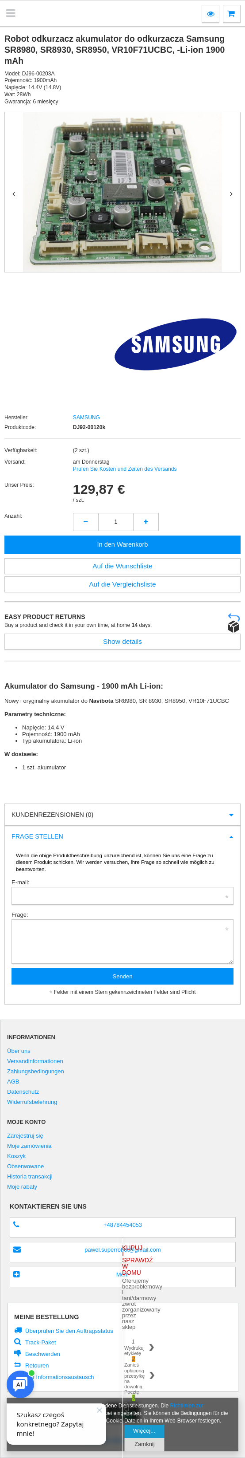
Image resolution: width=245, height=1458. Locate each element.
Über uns (19, 1051)
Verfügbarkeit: (21, 450)
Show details (122, 641)
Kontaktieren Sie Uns (48, 1206)
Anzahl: (13, 516)
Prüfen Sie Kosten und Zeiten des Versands (125, 469)
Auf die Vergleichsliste (122, 584)
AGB (13, 1082)
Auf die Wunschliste (122, 566)
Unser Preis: (19, 485)
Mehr (123, 1274)
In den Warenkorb (122, 544)
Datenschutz (23, 1092)
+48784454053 (122, 1225)
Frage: (19, 914)
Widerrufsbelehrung (32, 1102)
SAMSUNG (86, 417)
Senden (123, 976)
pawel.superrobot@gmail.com (122, 1249)
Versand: (15, 462)
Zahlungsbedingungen (35, 1071)
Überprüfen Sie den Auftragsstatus (69, 1331)
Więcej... (145, 1430)
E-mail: (20, 882)
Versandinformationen (35, 1061)
